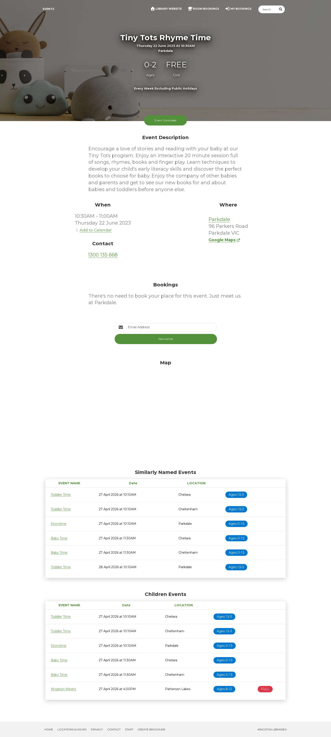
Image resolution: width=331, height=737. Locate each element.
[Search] (267, 9)
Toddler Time (61, 495)
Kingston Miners (63, 689)
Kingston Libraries (272, 729)
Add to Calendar (93, 230)
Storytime (58, 524)
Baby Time (59, 538)
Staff (129, 729)
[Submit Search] (281, 9)
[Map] (165, 414)
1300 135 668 (103, 255)
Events (48, 9)
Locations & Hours (71, 729)
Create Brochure (151, 729)
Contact (114, 729)
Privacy (97, 729)
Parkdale (219, 219)
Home (48, 729)
